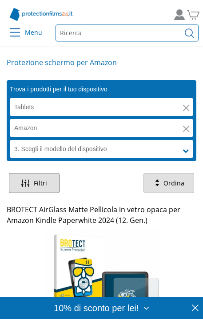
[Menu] (9, 26)
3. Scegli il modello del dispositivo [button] (60, 148)
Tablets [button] (24, 107)
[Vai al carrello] (192, 14)
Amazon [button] (25, 128)
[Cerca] (189, 33)
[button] (186, 108)
